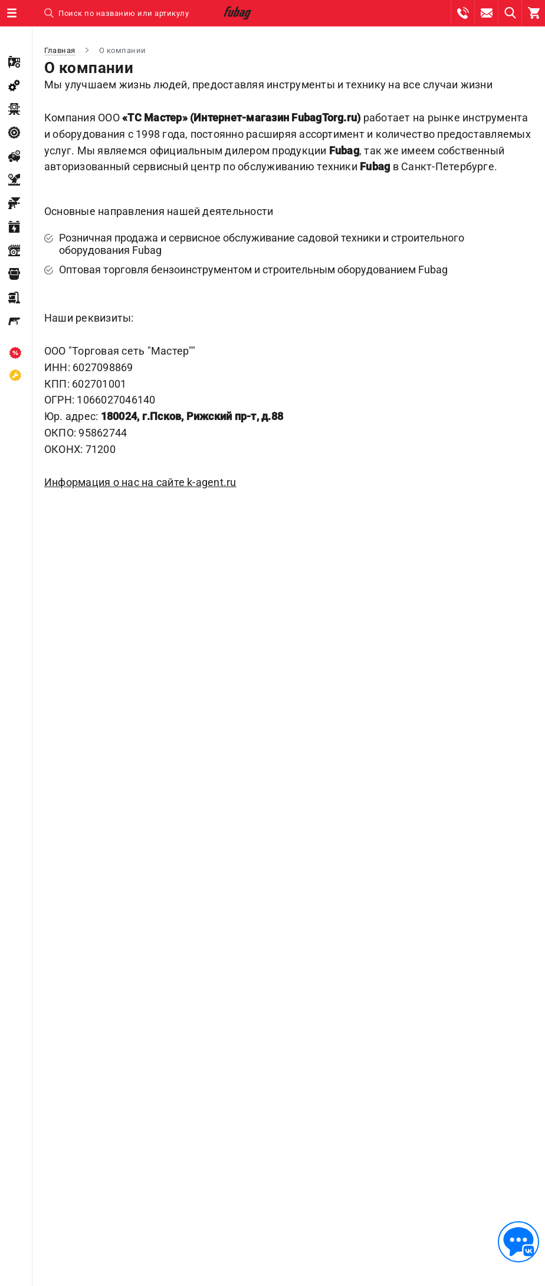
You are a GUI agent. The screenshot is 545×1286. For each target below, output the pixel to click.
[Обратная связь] (518, 1241)
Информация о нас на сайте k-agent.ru (140, 482)
